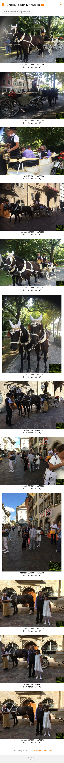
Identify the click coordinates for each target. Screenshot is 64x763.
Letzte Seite (47, 751)
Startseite (10, 4)
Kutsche (36, 4)
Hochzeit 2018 (23, 4)
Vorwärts (37, 751)
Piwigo (32, 760)
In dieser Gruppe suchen (19, 11)
